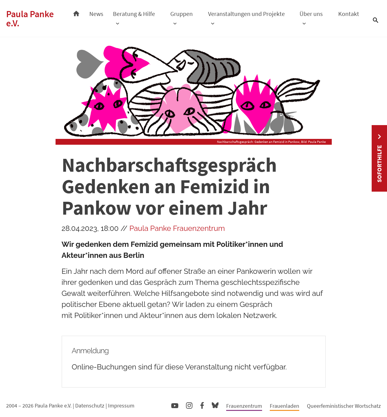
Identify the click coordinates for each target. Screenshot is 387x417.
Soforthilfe (379, 163)
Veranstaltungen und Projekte (246, 13)
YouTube (174, 405)
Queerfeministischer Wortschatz (344, 405)
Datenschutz (89, 405)
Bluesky (215, 405)
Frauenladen (284, 405)
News (96, 13)
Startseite (76, 12)
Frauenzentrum (244, 405)
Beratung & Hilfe (134, 13)
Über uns (311, 13)
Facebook (202, 404)
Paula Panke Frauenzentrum (177, 228)
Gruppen (181, 13)
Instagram (189, 404)
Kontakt (348, 13)
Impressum (121, 405)
